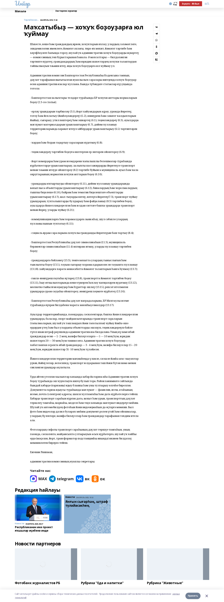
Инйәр (22, 3)
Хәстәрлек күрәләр (66, 11)
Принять (193, 595)
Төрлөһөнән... (31, 20)
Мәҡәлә (20, 11)
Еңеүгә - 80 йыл (190, 3)
